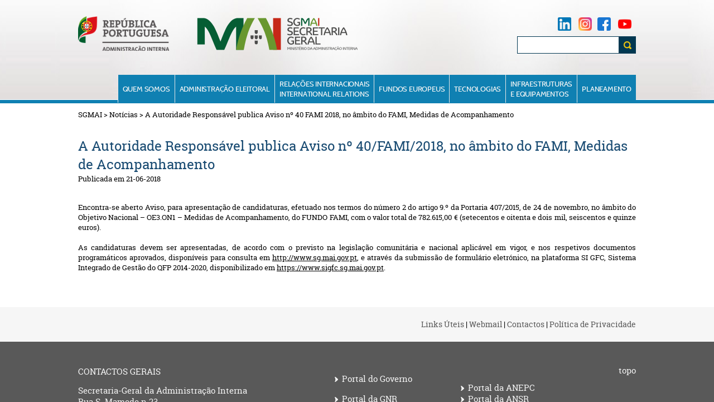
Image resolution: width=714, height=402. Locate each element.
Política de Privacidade (592, 324)
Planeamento (606, 88)
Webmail (485, 324)
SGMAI (90, 114)
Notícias (123, 114)
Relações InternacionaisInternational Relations (324, 88)
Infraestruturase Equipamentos (541, 88)
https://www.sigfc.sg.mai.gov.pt (330, 267)
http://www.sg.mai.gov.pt (314, 257)
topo (627, 370)
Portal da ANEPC (501, 388)
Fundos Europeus (412, 88)
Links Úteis (442, 324)
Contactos (525, 324)
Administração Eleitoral (225, 88)
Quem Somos (146, 88)
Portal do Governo (377, 379)
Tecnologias (477, 88)
